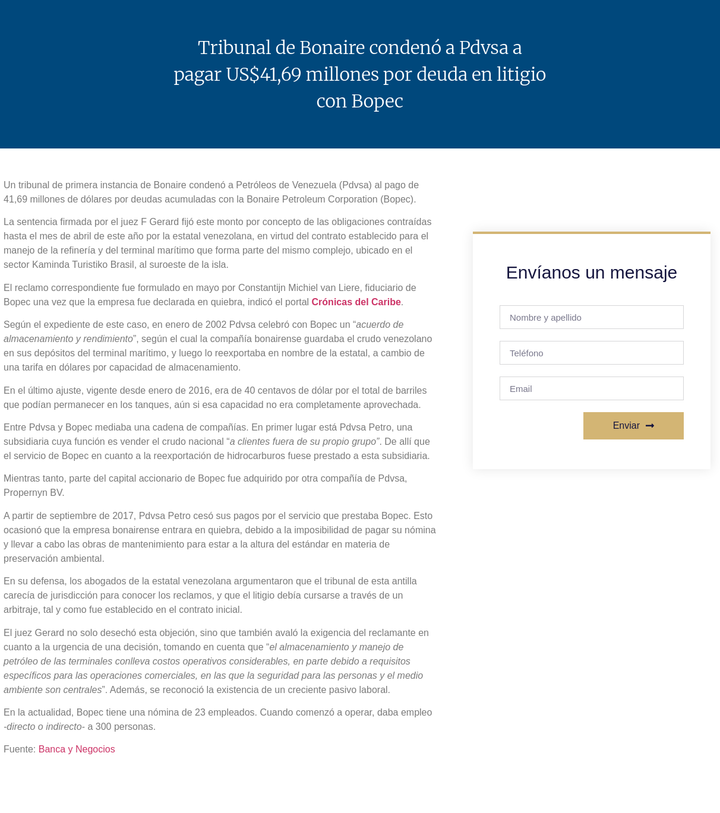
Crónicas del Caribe (356, 302)
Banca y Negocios (77, 749)
